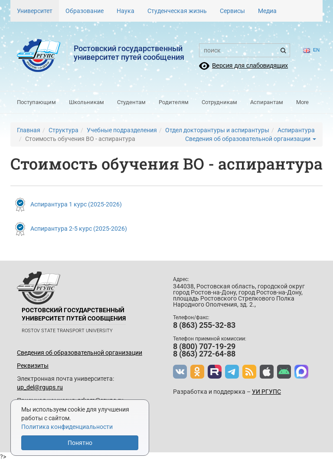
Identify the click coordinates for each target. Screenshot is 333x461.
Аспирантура (296, 130)
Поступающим (36, 102)
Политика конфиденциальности (67, 426)
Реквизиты (33, 365)
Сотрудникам (219, 102)
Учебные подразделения (122, 130)
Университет (34, 10)
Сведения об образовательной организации (250, 138)
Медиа (267, 10)
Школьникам (86, 102)
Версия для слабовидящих (250, 65)
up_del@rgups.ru (40, 387)
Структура (63, 130)
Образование (84, 10)
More (302, 102)
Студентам (131, 102)
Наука (125, 10)
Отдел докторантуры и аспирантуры (217, 130)
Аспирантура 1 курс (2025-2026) (76, 203)
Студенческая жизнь (177, 10)
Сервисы (232, 10)
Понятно (80, 442)
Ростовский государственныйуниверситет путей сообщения (129, 53)
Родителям (174, 102)
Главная (28, 130)
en (311, 50)
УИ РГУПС (266, 391)
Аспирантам (266, 102)
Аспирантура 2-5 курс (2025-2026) (78, 228)
